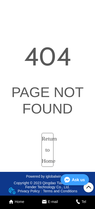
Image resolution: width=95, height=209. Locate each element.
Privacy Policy (29, 191)
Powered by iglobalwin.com (47, 176)
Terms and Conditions (60, 191)
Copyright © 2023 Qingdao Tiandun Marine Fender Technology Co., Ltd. (47, 185)
